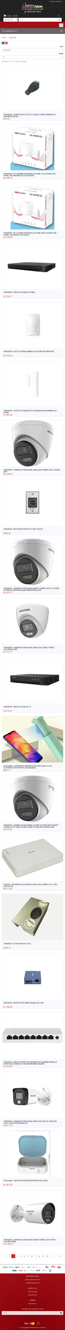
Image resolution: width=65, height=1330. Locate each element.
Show (61, 53)
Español (59, 1)
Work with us (32, 1304)
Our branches (32, 1292)
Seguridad (12, 37)
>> (60, 1259)
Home (4, 37)
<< (5, 1259)
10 (47, 1259)
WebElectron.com (36, 1328)
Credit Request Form (32, 1283)
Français (52, 1)
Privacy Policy (32, 1295)
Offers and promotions (32, 1280)
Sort (61, 46)
